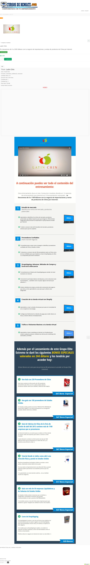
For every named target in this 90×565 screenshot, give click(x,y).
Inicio (1, 14)
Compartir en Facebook (5, 42)
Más (2, 66)
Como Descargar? (4, 52)
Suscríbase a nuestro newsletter (5, 560)
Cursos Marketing (6, 14)
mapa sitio (86, 10)
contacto (82, 10)
